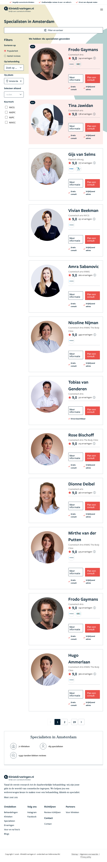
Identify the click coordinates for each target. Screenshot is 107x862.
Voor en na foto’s (12, 829)
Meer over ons (11, 797)
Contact (48, 823)
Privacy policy (86, 857)
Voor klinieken (72, 812)
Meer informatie (74, 78)
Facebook (31, 816)
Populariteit (11, 50)
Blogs (6, 833)
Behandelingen (11, 812)
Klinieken (8, 816)
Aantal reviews (12, 55)
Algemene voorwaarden (89, 854)
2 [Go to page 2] (64, 722)
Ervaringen (9, 825)
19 (74, 722)
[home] (19, 9)
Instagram (32, 812)
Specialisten (9, 820)
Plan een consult (91, 78)
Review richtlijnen (52, 812)
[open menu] (101, 9)
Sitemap (75, 854)
